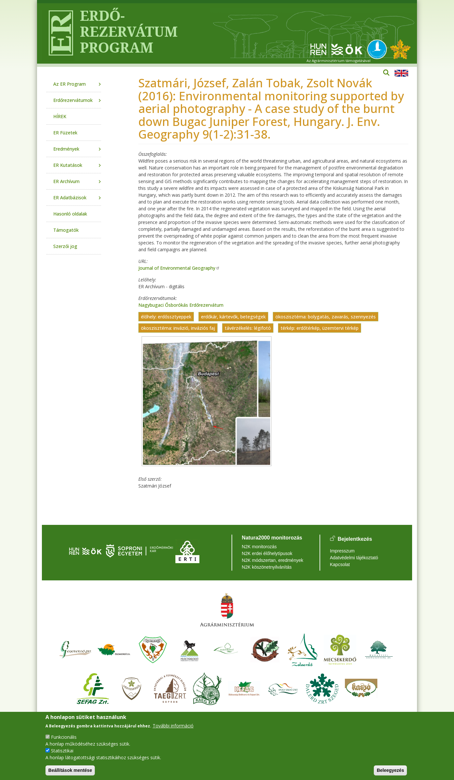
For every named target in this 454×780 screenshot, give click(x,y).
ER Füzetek (65, 133)
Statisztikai (62, 751)
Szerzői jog (65, 246)
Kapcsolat (340, 564)
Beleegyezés (390, 770)
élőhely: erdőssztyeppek (166, 317)
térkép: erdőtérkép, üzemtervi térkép (320, 328)
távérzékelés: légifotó (248, 328)
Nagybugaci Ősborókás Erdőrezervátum (180, 305)
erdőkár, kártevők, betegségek (233, 317)
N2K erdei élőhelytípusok (267, 553)
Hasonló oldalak (70, 214)
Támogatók (66, 230)
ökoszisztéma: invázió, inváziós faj (178, 328)
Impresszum (342, 550)
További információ (173, 726)
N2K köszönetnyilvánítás (267, 567)
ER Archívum (66, 181)
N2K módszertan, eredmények (272, 560)
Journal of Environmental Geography (179, 268)
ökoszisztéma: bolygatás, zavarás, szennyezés (325, 317)
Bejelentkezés (355, 539)
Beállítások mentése (70, 770)
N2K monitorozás (259, 546)
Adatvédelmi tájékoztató (354, 557)
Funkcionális (64, 737)
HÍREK (59, 116)
